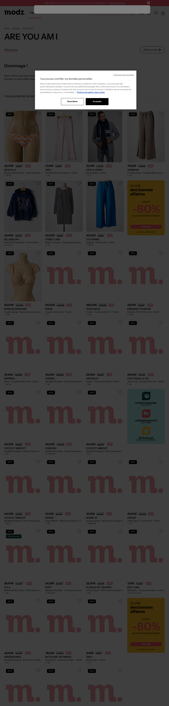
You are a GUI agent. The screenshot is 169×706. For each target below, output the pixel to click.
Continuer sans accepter (123, 75)
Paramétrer (72, 101)
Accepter (97, 101)
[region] (85, 90)
